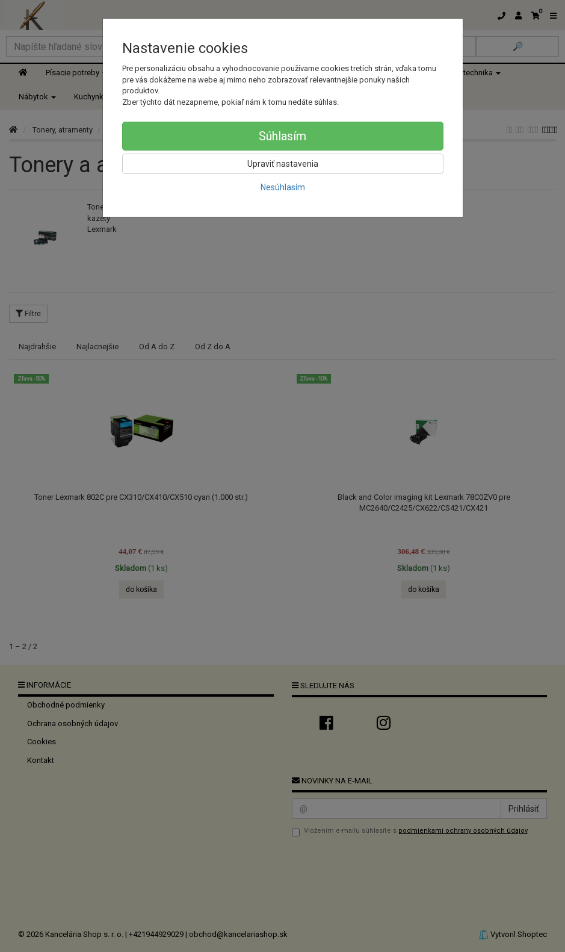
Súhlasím (282, 136)
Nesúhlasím (283, 187)
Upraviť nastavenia (282, 164)
